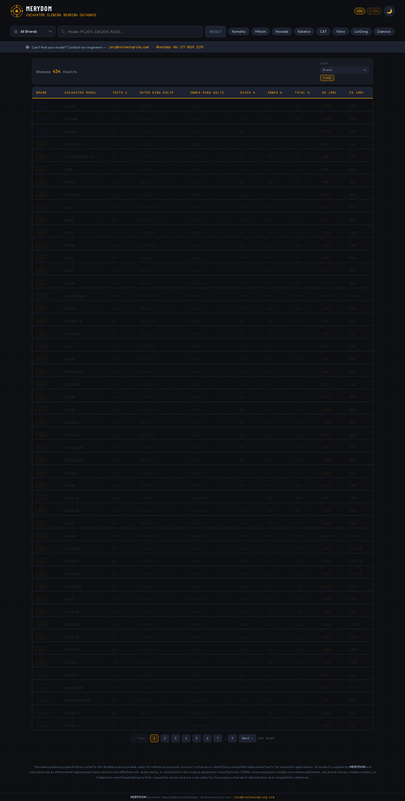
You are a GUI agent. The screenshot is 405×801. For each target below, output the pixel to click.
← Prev (139, 739)
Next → (247, 739)
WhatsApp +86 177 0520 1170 (179, 47)
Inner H (275, 92)
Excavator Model (81, 92)
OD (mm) (329, 92)
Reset (215, 31)
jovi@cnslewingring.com (129, 47)
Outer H (247, 92)
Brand (41, 92)
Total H (302, 92)
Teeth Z (120, 92)
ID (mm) (356, 92)
